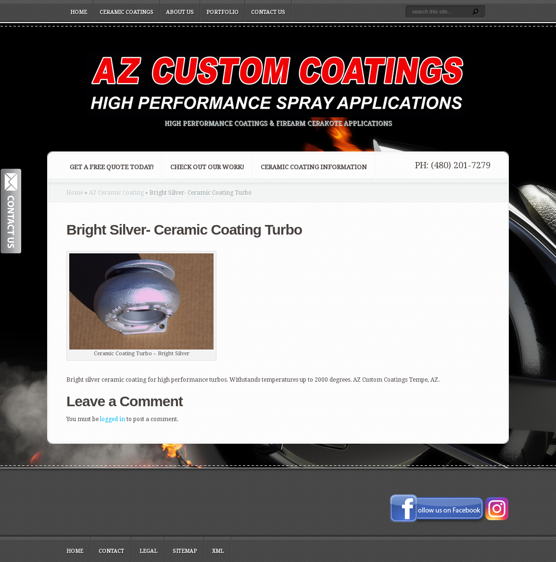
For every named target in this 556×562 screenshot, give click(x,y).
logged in (112, 419)
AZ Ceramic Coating (116, 192)
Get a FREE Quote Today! (112, 167)
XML (218, 551)
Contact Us (268, 12)
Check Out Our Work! (207, 167)
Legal (148, 551)
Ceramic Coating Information (314, 167)
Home (78, 12)
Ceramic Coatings (126, 12)
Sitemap (185, 551)
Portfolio (222, 12)
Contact (111, 551)
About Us (180, 12)
